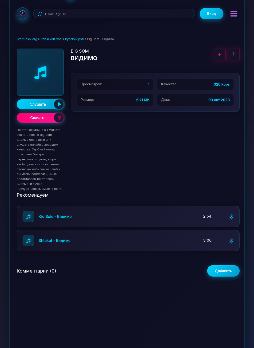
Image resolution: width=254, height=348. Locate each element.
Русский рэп (74, 39)
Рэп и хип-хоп (51, 39)
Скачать (47, 118)
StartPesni (22, 13)
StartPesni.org (27, 39)
